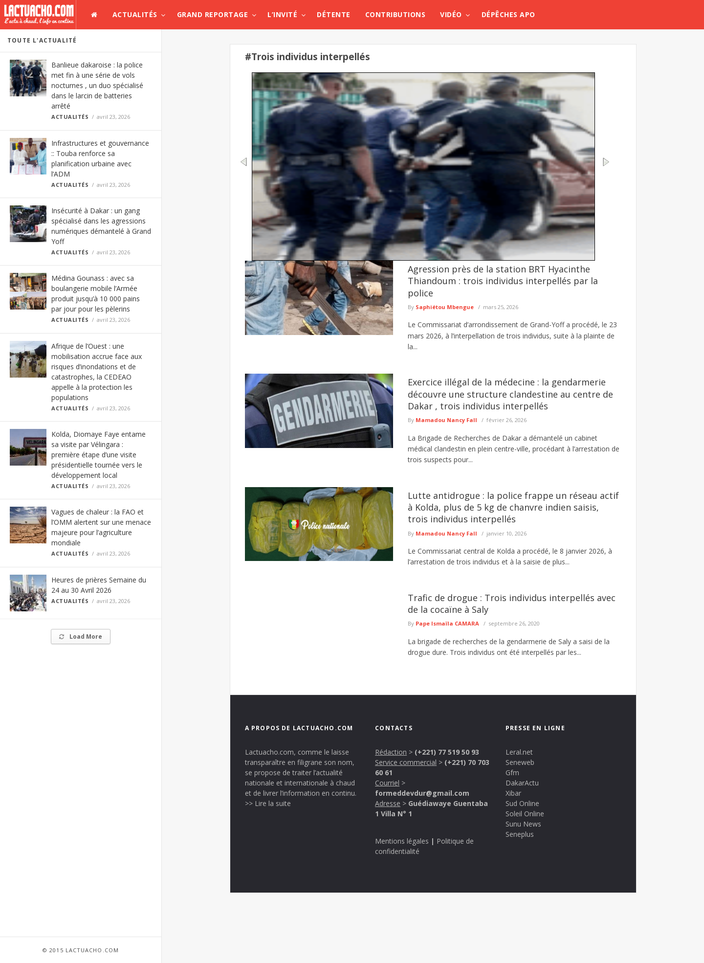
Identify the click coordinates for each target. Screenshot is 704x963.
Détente (334, 14)
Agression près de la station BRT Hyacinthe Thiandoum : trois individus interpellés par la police (503, 281)
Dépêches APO (508, 14)
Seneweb (520, 762)
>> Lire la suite (268, 803)
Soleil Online (525, 813)
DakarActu (522, 782)
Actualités (134, 14)
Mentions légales (402, 841)
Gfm (512, 772)
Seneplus (520, 834)
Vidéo (451, 14)
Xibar (513, 793)
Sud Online (522, 803)
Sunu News (523, 824)
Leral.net (519, 752)
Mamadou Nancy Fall (446, 420)
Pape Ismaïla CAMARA (447, 623)
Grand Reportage (212, 14)
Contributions (395, 14)
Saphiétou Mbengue (445, 307)
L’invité (282, 14)
